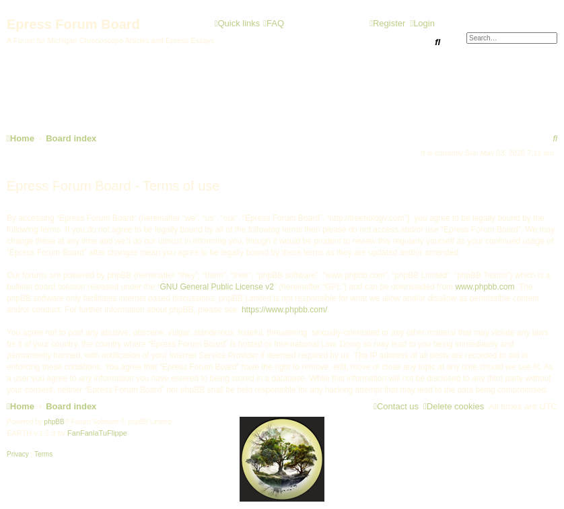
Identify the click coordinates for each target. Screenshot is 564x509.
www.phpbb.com (484, 287)
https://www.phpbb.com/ (284, 309)
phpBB (54, 422)
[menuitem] (273, 23)
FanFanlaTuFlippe (97, 433)
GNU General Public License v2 (216, 287)
